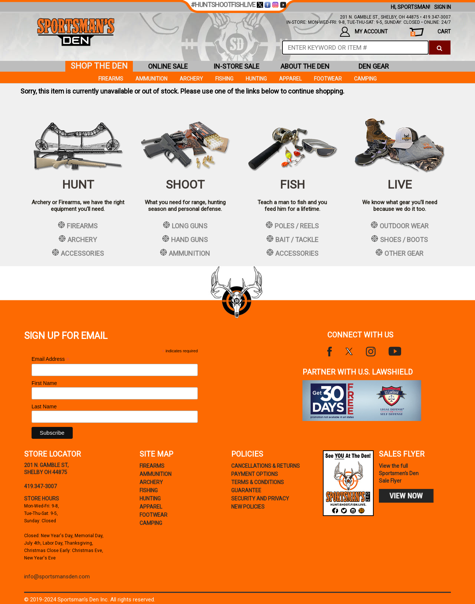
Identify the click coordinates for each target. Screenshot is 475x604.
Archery (191, 79)
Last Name (44, 406)
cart (430, 32)
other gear (399, 253)
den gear (373, 66)
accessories (78, 253)
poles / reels (292, 225)
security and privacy (260, 499)
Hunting (256, 79)
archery (78, 239)
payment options (254, 474)
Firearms (110, 79)
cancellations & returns (265, 466)
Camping (365, 79)
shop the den (99, 66)
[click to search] (440, 47)
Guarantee (246, 490)
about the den (305, 66)
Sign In (442, 7)
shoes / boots (399, 239)
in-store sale (236, 66)
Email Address (50, 359)
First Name (44, 383)
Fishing (224, 79)
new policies (248, 507)
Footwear (328, 79)
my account (364, 32)
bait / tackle (292, 239)
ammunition (185, 253)
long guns (185, 225)
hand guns (185, 239)
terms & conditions (257, 482)
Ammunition (151, 79)
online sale (168, 66)
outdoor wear (400, 225)
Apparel (290, 79)
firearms (78, 225)
